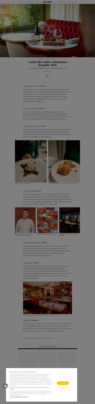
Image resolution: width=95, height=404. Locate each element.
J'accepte (63, 383)
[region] (41, 385)
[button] (5, 386)
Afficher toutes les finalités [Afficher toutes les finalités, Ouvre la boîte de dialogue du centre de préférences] (63, 387)
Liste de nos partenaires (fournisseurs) (19, 397)
